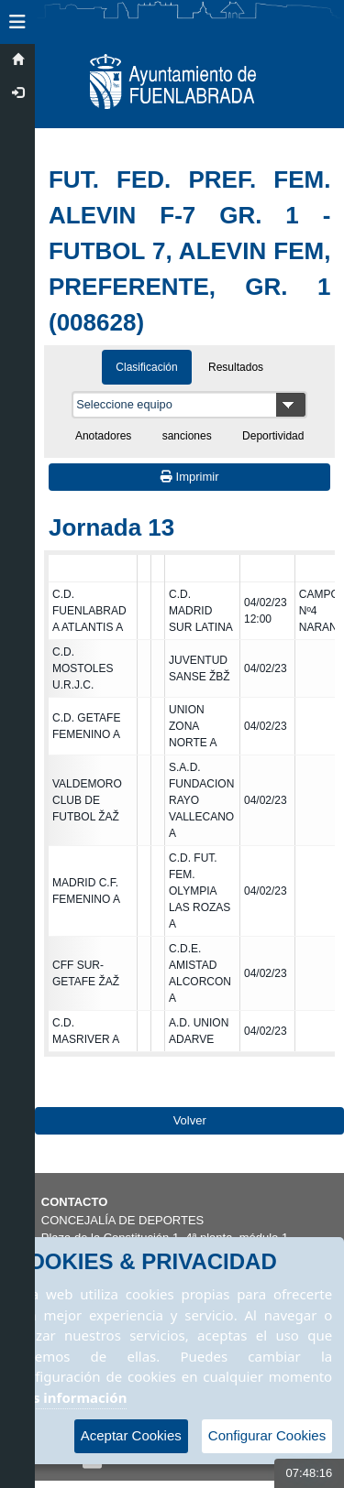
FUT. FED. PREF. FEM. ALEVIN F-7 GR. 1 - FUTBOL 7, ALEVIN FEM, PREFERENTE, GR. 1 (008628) (189, 251)
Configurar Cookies (267, 1435)
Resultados (235, 367)
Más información (70, 1397)
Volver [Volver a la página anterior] (189, 1120)
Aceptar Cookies (131, 1435)
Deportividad (273, 435)
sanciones (187, 435)
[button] (17, 22)
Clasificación (146, 367)
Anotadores (103, 435)
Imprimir (190, 476)
